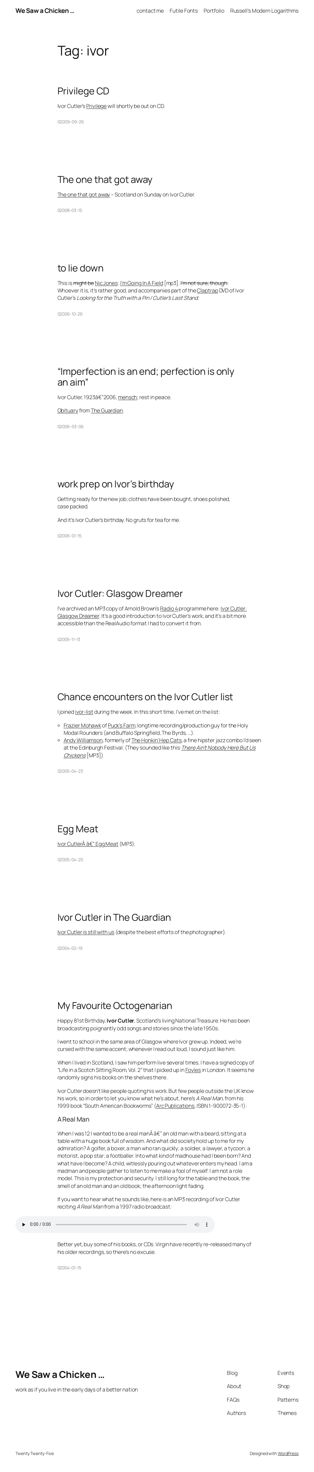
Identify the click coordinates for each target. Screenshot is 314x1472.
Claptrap (207, 290)
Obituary (67, 410)
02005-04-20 (70, 859)
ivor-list (84, 711)
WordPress (288, 1453)
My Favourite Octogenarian (114, 1005)
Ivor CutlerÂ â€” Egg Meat (88, 843)
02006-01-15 (69, 536)
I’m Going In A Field (141, 283)
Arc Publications (175, 1105)
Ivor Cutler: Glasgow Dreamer (120, 593)
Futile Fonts (184, 10)
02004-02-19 (70, 948)
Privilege (96, 106)
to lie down (80, 268)
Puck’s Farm (121, 725)
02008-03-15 (69, 210)
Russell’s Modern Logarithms (264, 10)
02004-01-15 (69, 1268)
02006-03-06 (70, 426)
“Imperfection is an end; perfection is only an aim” (146, 376)
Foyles (193, 1069)
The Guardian (107, 410)
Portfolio (214, 10)
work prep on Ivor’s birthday (115, 483)
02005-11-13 (68, 639)
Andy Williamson (83, 740)
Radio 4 (169, 608)
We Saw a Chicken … (44, 10)
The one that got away (105, 179)
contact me (150, 10)
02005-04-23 (70, 771)
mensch (127, 397)
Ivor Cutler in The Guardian (114, 917)
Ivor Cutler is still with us (85, 932)
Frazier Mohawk (82, 725)
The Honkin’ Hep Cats (156, 740)
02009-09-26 (70, 122)
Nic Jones (106, 283)
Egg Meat (77, 828)
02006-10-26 (70, 314)
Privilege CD (83, 90)
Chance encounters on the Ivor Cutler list (145, 696)
